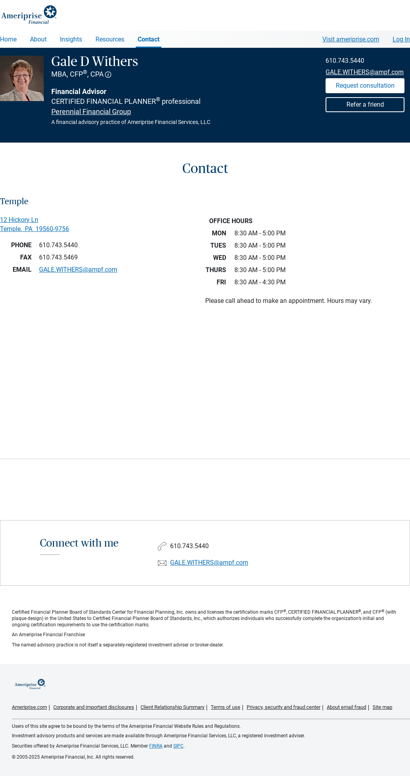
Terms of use (225, 707)
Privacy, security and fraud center (283, 707)
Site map (382, 707)
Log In (401, 39)
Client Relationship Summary (172, 707)
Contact (148, 39)
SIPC (178, 746)
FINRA (156, 746)
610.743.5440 (345, 60)
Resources (109, 39)
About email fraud (346, 707)
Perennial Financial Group (91, 111)
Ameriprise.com (29, 707)
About (38, 39)
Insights (71, 39)
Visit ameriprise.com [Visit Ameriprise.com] (350, 39)
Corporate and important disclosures (93, 707)
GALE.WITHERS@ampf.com (365, 72)
